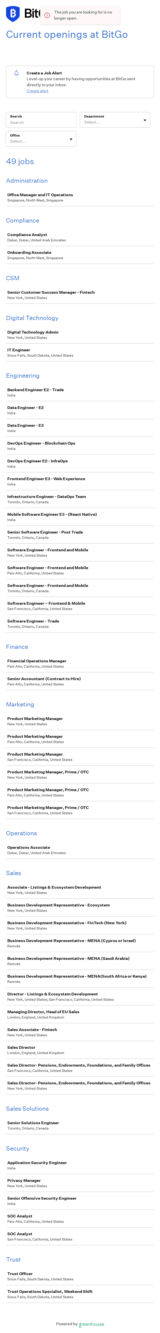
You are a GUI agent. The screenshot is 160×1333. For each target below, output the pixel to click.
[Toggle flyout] (145, 120)
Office (15, 135)
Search (16, 116)
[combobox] (84, 122)
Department (94, 116)
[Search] (41, 123)
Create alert (37, 90)
